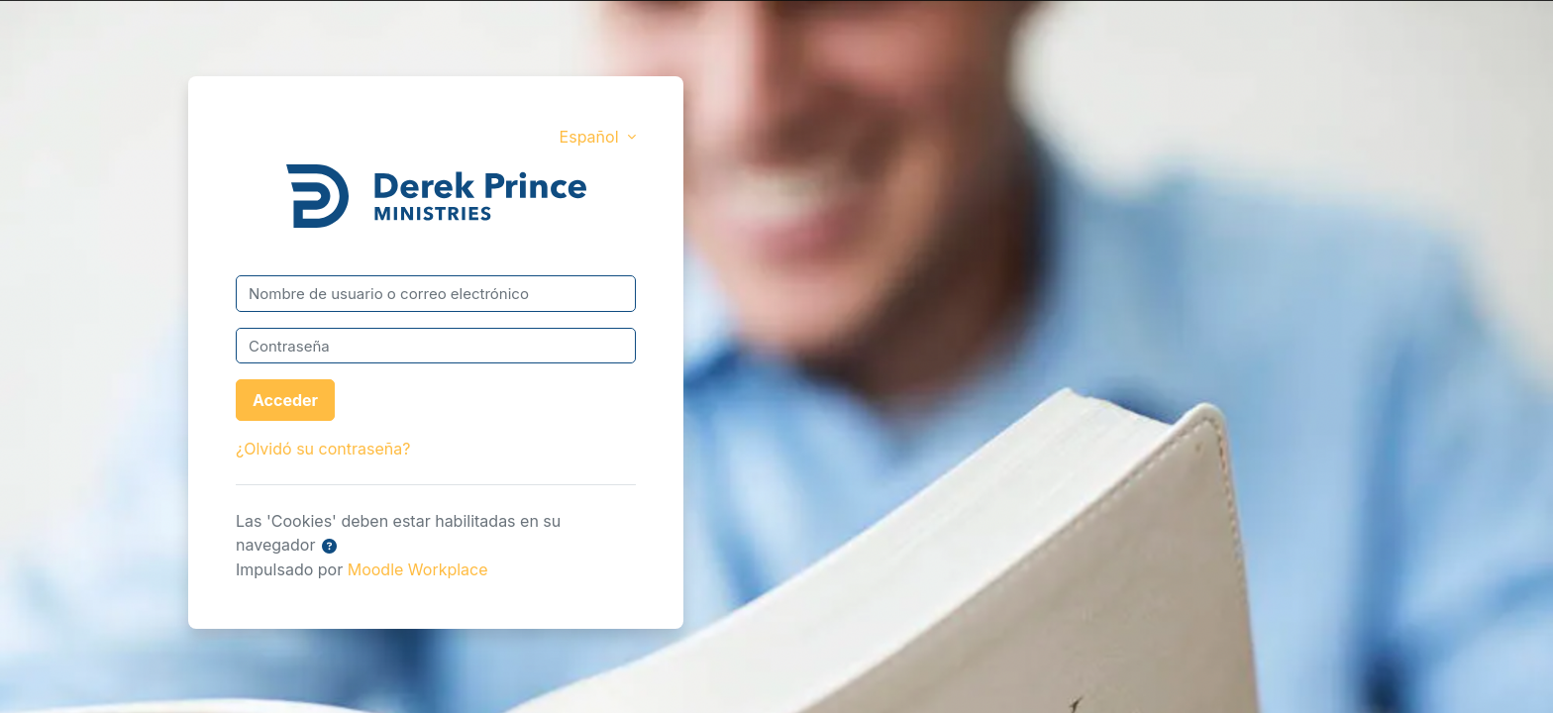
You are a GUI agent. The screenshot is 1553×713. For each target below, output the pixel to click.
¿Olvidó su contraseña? (323, 448)
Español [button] (591, 137)
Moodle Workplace (418, 569)
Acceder (285, 400)
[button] (329, 547)
